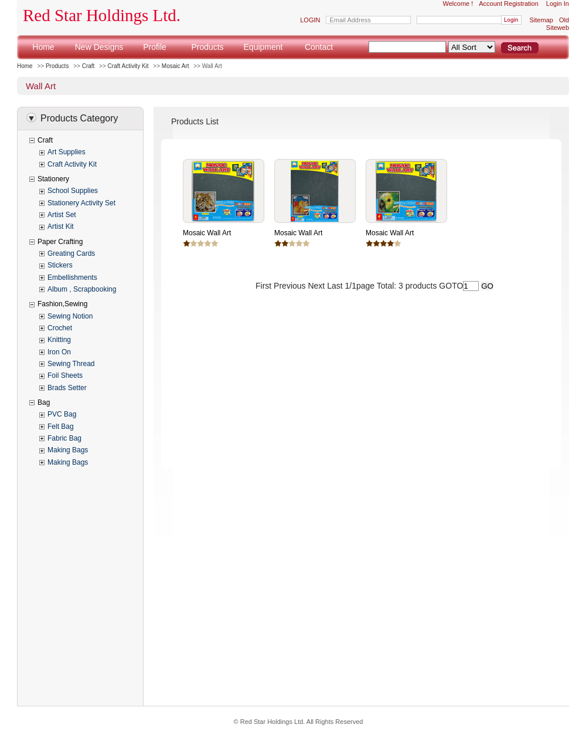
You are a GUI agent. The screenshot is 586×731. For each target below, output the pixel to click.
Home (43, 47)
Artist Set (61, 215)
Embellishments (72, 277)
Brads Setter (67, 388)
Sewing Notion (70, 316)
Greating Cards (71, 253)
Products (207, 47)
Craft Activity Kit (128, 66)
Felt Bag (60, 426)
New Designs (99, 47)
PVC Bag (61, 414)
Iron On (59, 352)
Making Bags (67, 450)
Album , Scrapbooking (81, 289)
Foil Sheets (65, 375)
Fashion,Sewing (62, 304)
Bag (44, 402)
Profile (154, 47)
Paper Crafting (60, 242)
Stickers (60, 265)
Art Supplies (66, 152)
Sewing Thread (71, 364)
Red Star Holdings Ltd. (101, 15)
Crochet (59, 328)
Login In (557, 3)
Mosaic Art (175, 66)
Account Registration (509, 3)
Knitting (59, 340)
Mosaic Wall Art (207, 233)
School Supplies (72, 191)
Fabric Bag (64, 438)
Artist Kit (60, 226)
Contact (319, 47)
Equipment (263, 47)
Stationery (53, 179)
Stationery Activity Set (81, 203)
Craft (88, 66)
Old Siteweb (557, 23)
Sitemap (541, 19)
